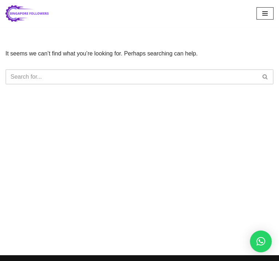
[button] (261, 241)
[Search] (131, 76)
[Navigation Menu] (265, 13)
